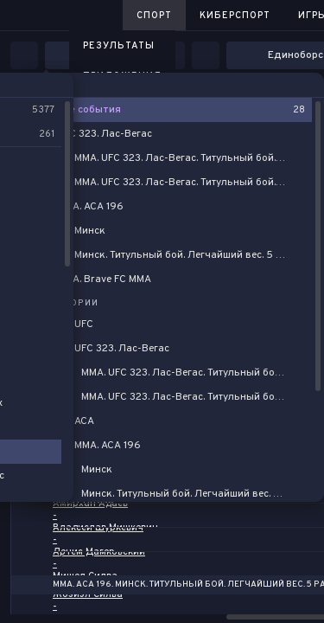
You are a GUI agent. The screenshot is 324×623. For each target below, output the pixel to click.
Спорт (154, 16)
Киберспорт (235, 16)
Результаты (119, 46)
